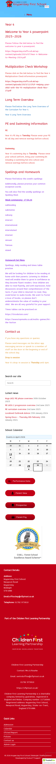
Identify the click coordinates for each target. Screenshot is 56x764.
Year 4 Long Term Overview (18, 115)
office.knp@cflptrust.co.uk (21, 596)
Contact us (9, 740)
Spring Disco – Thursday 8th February (22, 417)
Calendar (8, 729)
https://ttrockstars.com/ (16, 314)
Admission (8, 725)
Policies (7, 736)
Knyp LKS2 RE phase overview (19, 398)
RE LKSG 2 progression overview (20, 405)
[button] (49, 761)
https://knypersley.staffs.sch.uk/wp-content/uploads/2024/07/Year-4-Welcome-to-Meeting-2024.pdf (26, 54)
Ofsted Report (11, 732)
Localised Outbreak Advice (17, 413)
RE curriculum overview (15, 409)
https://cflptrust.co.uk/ (27, 688)
